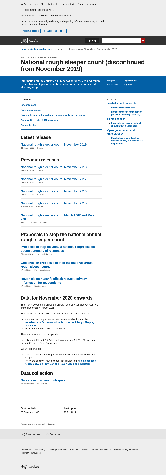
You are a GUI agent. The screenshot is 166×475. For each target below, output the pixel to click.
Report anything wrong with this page (38, 424)
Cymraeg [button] (92, 40)
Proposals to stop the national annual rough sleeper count (53, 115)
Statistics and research (41, 49)
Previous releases (31, 110)
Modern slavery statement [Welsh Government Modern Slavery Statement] (126, 450)
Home (23, 49)
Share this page (33, 434)
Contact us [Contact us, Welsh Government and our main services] (26, 450)
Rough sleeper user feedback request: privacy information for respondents (127, 141)
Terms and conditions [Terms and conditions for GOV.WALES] (101, 450)
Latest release (28, 105)
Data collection (29, 125)
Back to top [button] (55, 434)
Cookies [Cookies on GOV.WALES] (74, 450)
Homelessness (116, 118)
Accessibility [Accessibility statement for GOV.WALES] (39, 450)
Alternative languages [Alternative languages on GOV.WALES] (31, 453)
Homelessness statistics (123, 108)
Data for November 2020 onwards (39, 120)
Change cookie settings (54, 31)
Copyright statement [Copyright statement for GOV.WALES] (58, 450)
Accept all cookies (31, 31)
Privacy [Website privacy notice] (84, 450)
